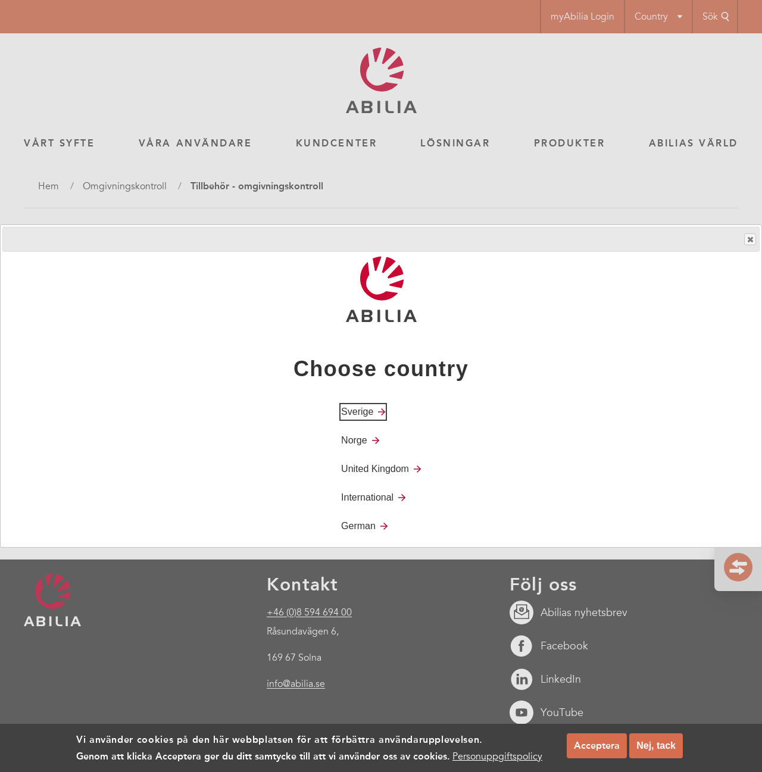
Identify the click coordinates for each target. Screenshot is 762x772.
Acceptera (597, 745)
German (358, 526)
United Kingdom (375, 469)
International (367, 497)
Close (749, 240)
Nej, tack (656, 745)
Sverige (357, 412)
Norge (354, 440)
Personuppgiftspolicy (497, 756)
